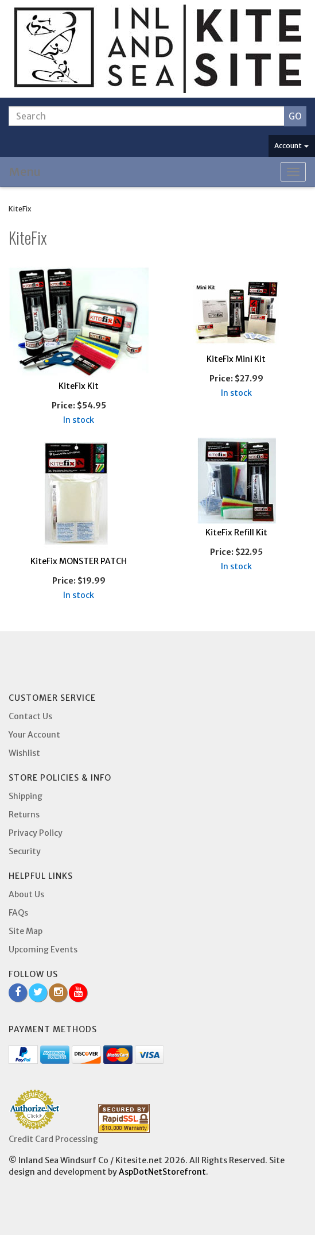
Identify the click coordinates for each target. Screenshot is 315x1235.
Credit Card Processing (53, 1139)
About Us (26, 894)
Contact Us (30, 716)
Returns (24, 814)
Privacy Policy (36, 833)
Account (291, 145)
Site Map (25, 931)
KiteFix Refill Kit (236, 532)
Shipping (25, 796)
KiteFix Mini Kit (236, 359)
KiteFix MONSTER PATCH (78, 561)
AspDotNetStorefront (162, 1172)
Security (25, 851)
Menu (25, 171)
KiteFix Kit (79, 386)
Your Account (34, 735)
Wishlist (24, 753)
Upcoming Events (43, 949)
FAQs (18, 913)
